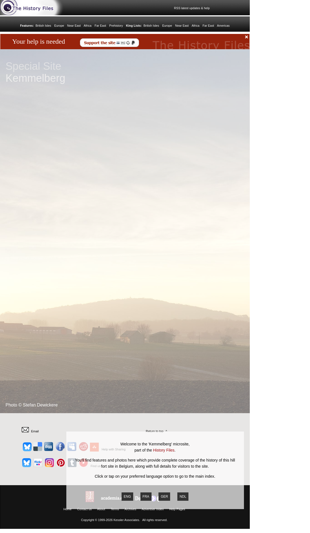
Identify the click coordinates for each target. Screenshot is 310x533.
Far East (100, 25)
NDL (183, 497)
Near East (74, 25)
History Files (164, 450)
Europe (59, 25)
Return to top (154, 431)
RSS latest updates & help (191, 8)
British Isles (43, 25)
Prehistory (116, 25)
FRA (146, 497)
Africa (87, 25)
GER (164, 497)
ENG (127, 497)
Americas (223, 25)
